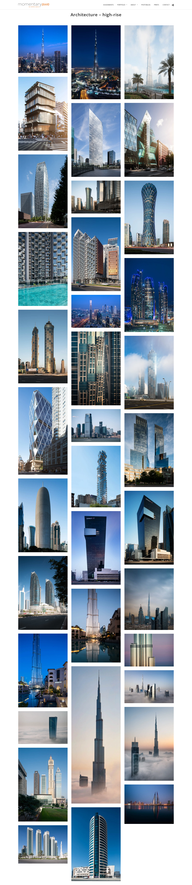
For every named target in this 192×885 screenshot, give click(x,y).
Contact (166, 5)
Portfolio (121, 5)
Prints (156, 5)
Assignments (108, 5)
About (133, 5)
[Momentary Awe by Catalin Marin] (33, 5)
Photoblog (145, 5)
